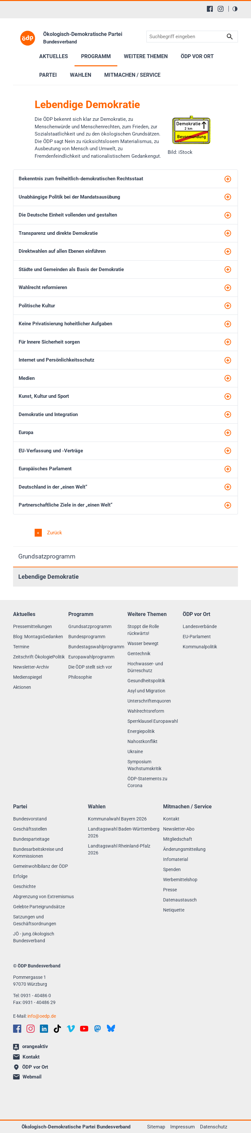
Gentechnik (138, 653)
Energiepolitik (141, 731)
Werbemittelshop (180, 879)
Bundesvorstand (30, 818)
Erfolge (20, 876)
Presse (170, 889)
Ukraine (135, 751)
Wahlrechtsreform (145, 711)
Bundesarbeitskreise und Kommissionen (38, 853)
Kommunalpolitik (200, 646)
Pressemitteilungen (32, 626)
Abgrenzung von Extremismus (43, 896)
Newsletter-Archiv (31, 667)
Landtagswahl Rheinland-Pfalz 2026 (119, 849)
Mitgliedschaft (177, 839)
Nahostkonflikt (142, 741)
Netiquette (173, 910)
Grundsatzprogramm (46, 556)
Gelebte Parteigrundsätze (39, 906)
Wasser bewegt (143, 643)
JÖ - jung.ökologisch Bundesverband (33, 937)
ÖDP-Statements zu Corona (147, 782)
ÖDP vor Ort (197, 56)
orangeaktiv (30, 1047)
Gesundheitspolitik (146, 680)
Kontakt (171, 818)
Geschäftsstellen (30, 829)
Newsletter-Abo (178, 829)
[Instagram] (221, 9)
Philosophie (80, 677)
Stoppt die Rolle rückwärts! (143, 630)
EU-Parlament (197, 636)
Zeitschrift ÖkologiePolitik (39, 656)
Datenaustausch (180, 899)
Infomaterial (175, 859)
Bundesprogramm (86, 636)
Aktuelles (53, 56)
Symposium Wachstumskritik (144, 765)
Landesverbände (200, 626)
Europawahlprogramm (91, 656)
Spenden (172, 869)
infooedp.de (41, 1016)
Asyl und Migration (146, 690)
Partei (48, 75)
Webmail (27, 1077)
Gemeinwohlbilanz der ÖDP (40, 866)
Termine (21, 646)
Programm (96, 56)
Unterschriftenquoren (149, 701)
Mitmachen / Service (132, 75)
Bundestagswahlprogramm (96, 646)
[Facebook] (210, 9)
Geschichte (24, 886)
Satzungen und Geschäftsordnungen (34, 920)
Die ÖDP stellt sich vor (90, 667)
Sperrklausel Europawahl (152, 721)
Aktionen (22, 687)
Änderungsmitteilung (184, 849)
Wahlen (80, 75)
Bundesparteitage (31, 839)
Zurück (54, 533)
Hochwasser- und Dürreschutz (145, 667)
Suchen (230, 37)
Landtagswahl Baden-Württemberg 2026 (123, 832)
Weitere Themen (146, 56)
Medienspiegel (27, 677)
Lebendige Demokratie (48, 577)
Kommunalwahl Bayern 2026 (117, 818)
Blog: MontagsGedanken (38, 636)
